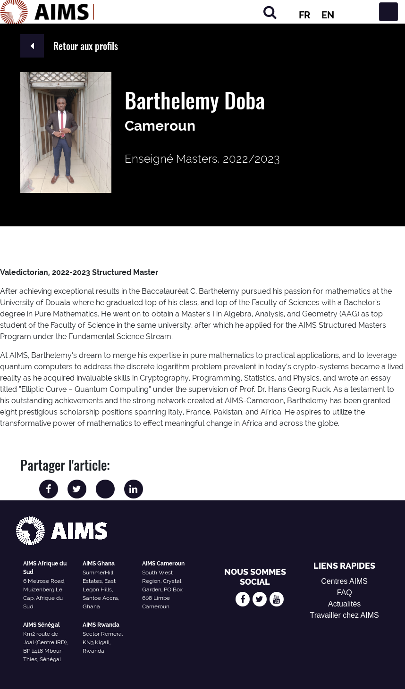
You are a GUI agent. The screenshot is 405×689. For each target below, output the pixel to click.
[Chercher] (270, 12)
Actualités (344, 604)
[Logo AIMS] (47, 12)
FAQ (344, 593)
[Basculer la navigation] (388, 11)
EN (327, 15)
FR (304, 15)
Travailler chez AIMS (344, 615)
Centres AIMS (344, 581)
